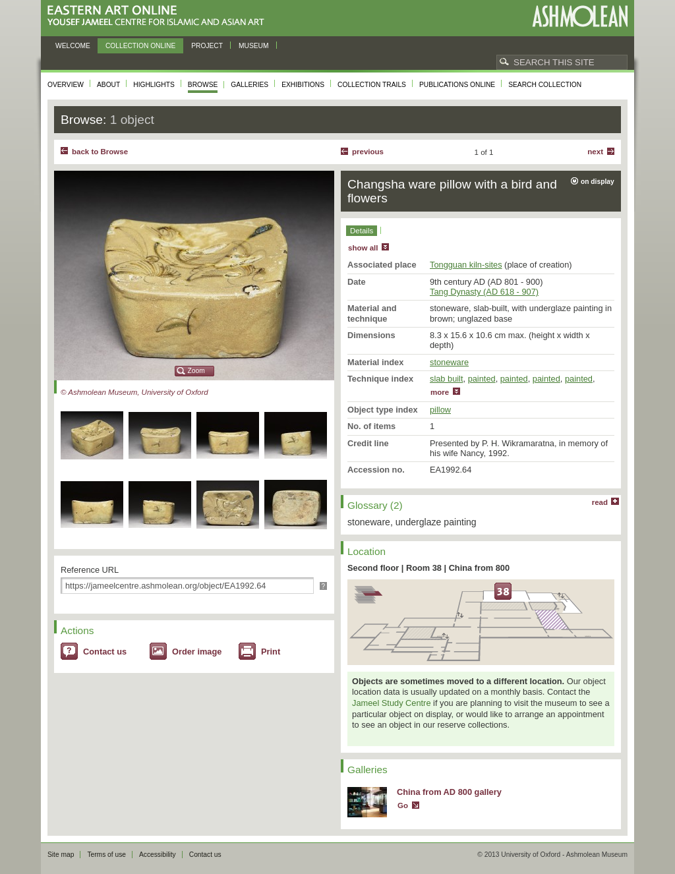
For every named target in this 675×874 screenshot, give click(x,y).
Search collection (544, 84)
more (439, 392)
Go (402, 805)
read (600, 502)
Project (207, 45)
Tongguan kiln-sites (466, 265)
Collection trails (372, 84)
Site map (60, 854)
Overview (65, 84)
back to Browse (100, 152)
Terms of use (106, 854)
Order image (196, 651)
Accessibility (157, 854)
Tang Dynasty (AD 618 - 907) (484, 292)
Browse (203, 84)
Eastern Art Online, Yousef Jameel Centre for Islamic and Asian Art (159, 16)
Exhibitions (302, 84)
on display (597, 181)
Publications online (457, 84)
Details (361, 231)
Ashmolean (580, 16)
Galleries (249, 84)
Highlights (154, 84)
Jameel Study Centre (391, 703)
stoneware (449, 362)
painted (482, 379)
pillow (440, 410)
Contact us (105, 651)
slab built (446, 379)
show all (363, 248)
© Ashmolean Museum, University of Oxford (134, 392)
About (108, 84)
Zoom (196, 370)
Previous (368, 152)
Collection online (140, 45)
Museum (254, 45)
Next (595, 152)
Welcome (72, 45)
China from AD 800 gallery (449, 792)
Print (270, 651)
